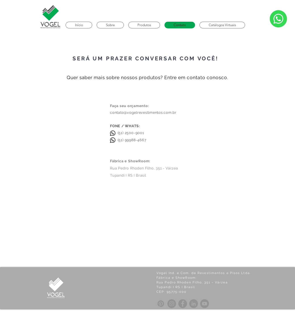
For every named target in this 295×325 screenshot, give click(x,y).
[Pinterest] (160, 303)
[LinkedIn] (193, 303)
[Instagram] (171, 303)
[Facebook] (182, 303)
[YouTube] (204, 303)
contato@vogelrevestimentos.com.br (143, 112)
